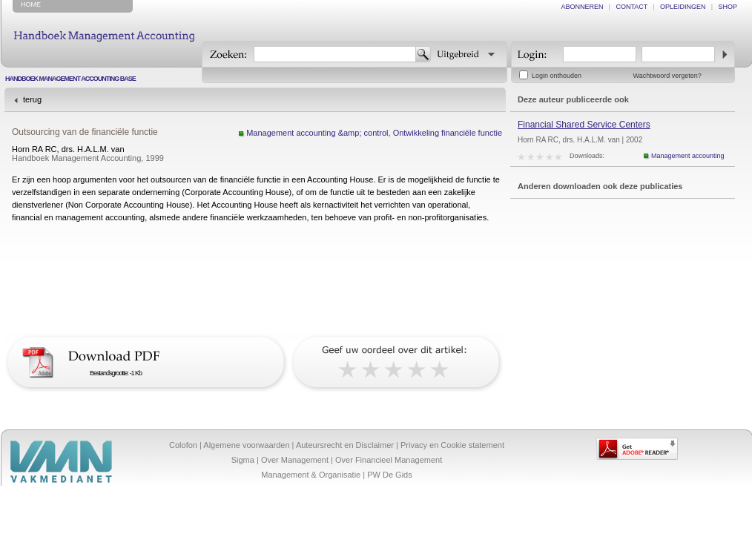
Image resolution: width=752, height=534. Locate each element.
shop (727, 6)
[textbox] (335, 54)
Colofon (183, 445)
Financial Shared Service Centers (584, 124)
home (31, 4)
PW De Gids (389, 474)
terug (32, 99)
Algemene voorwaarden (246, 445)
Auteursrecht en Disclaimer (345, 445)
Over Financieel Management (388, 459)
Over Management (295, 459)
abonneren (582, 6)
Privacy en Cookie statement (452, 445)
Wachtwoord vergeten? (667, 75)
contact (631, 6)
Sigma (242, 459)
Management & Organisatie (310, 474)
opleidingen (683, 6)
